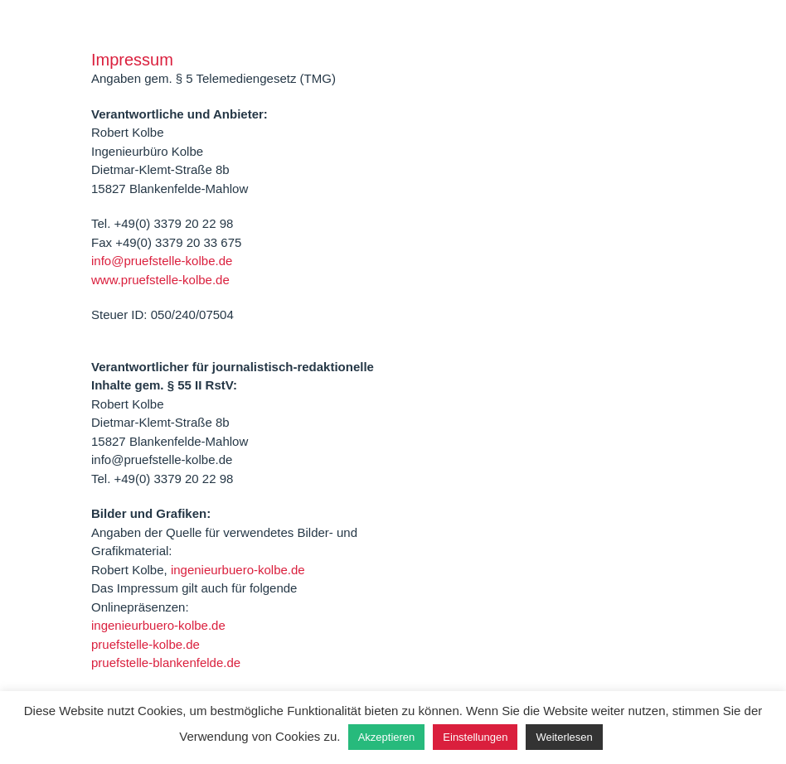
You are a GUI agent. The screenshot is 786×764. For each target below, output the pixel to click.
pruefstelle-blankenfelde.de (165, 662)
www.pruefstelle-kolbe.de (160, 280)
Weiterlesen (564, 737)
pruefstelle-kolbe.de (145, 644)
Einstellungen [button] (475, 737)
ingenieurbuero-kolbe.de (238, 570)
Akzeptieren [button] (386, 737)
